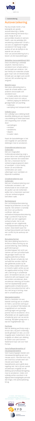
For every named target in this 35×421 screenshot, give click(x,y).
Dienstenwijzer (9, 399)
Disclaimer (23, 397)
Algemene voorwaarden (22, 399)
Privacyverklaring (13, 397)
